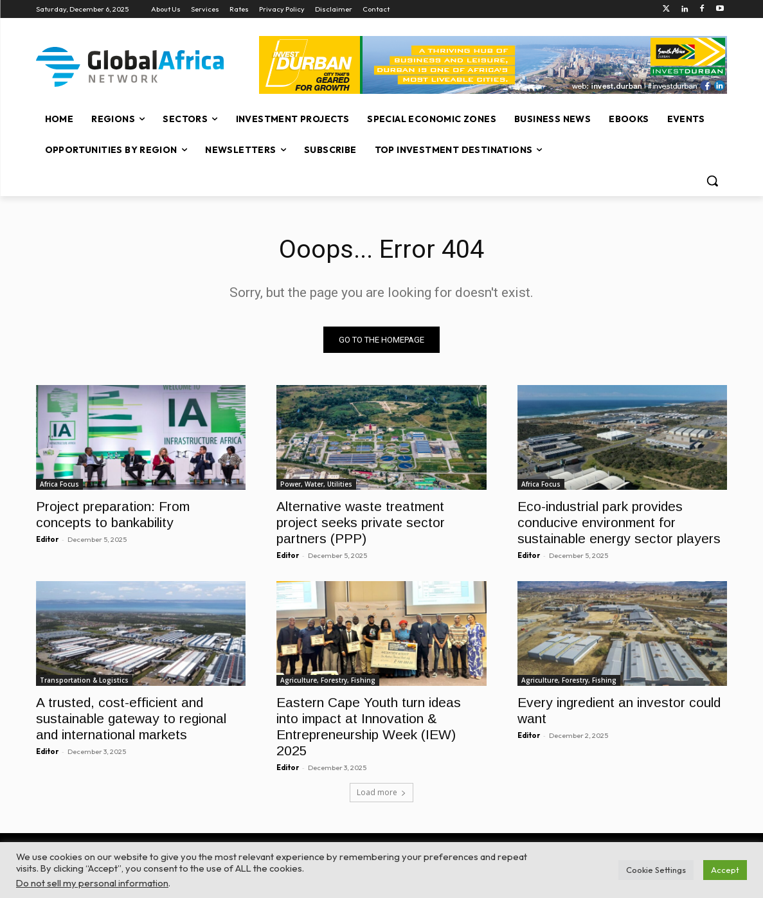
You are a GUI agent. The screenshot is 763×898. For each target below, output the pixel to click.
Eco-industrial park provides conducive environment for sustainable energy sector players (619, 522)
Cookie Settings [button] (656, 870)
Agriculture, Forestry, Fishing (327, 680)
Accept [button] (725, 870)
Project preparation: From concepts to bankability (113, 514)
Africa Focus (59, 484)
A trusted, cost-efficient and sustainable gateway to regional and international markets (131, 719)
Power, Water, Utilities (316, 484)
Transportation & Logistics (84, 680)
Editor (47, 539)
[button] (712, 180)
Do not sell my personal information (92, 883)
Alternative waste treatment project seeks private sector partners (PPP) (360, 522)
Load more (381, 792)
